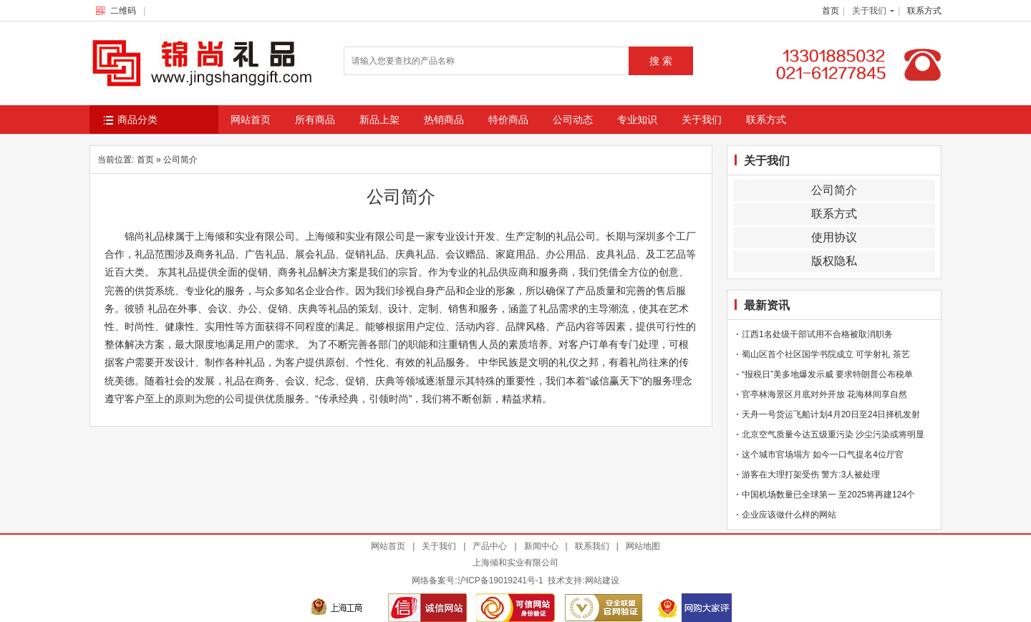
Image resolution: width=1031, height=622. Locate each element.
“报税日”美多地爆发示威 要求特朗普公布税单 (827, 374)
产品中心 (490, 546)
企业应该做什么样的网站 (789, 515)
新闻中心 (541, 546)
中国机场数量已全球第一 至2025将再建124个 (828, 495)
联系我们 (592, 546)
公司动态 (573, 119)
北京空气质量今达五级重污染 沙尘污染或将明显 (833, 434)
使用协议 (834, 237)
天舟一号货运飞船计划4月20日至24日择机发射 (831, 414)
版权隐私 (834, 261)
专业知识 (637, 119)
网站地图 (643, 546)
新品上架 (379, 119)
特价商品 (508, 119)
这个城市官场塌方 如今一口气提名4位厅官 (823, 455)
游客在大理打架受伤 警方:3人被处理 (811, 475)
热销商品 (444, 119)
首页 (830, 11)
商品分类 (131, 120)
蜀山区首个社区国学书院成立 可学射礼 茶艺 (826, 354)
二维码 (119, 11)
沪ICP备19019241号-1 (500, 580)
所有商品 (315, 119)
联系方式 (924, 11)
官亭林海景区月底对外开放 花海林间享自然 (824, 394)
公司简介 (834, 190)
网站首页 (251, 119)
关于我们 (869, 11)
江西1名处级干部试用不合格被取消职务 (817, 334)
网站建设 (602, 580)
